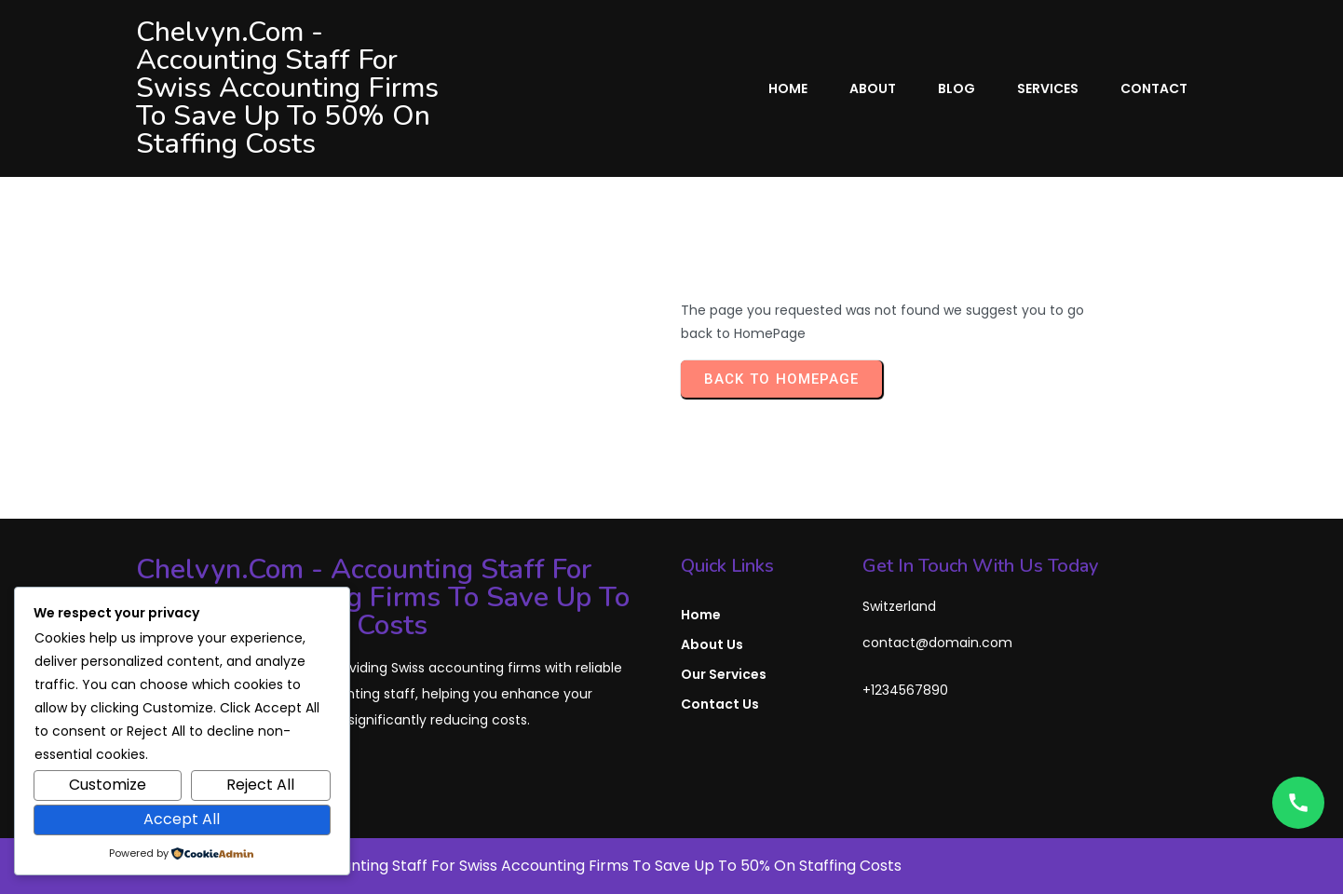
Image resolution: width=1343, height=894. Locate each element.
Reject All (260, 784)
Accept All (181, 819)
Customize (107, 784)
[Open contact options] (1298, 803)
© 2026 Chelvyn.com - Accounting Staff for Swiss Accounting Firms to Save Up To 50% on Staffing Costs (519, 865)
